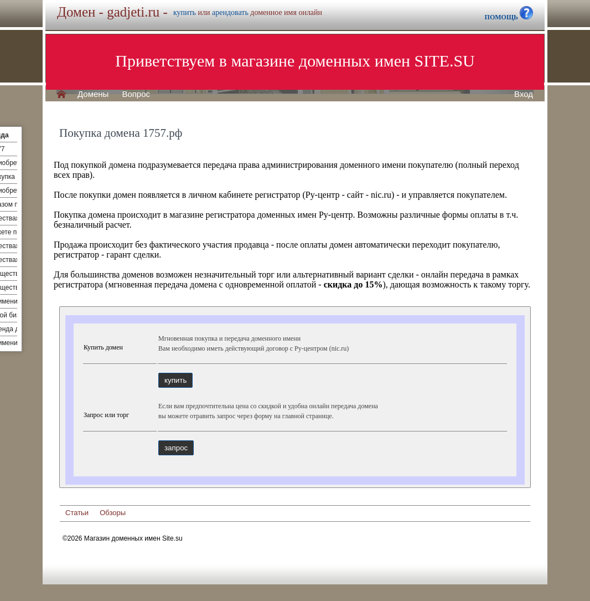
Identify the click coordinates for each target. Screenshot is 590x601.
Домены (92, 94)
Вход (523, 94)
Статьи (77, 512)
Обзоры (113, 512)
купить (184, 12)
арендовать (230, 12)
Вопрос (136, 94)
